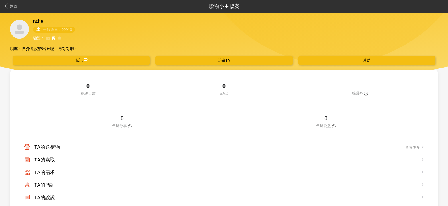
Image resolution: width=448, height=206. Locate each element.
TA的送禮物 (47, 147)
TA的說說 (44, 197)
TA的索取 (44, 160)
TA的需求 (44, 172)
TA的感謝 (44, 185)
